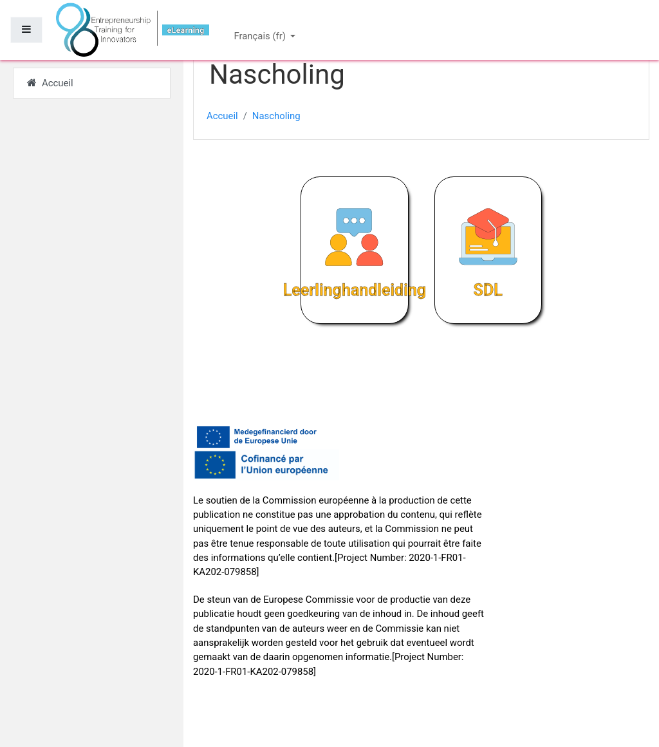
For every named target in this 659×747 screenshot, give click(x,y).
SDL (488, 290)
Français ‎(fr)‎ (261, 36)
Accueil (222, 116)
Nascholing (276, 116)
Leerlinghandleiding (354, 290)
